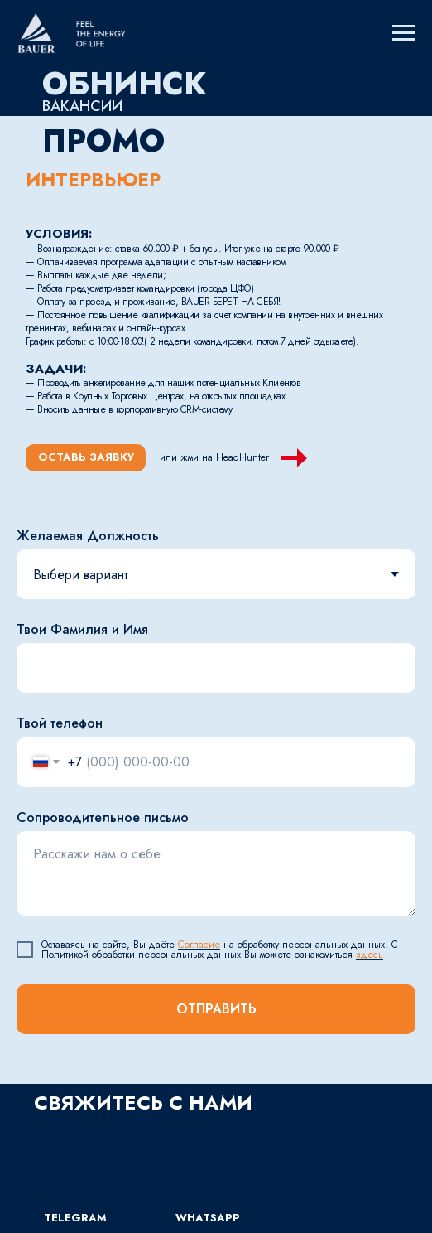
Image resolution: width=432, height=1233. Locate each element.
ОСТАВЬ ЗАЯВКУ (86, 457)
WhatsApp (207, 1218)
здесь (369, 954)
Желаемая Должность (88, 535)
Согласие (199, 944)
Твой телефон (60, 723)
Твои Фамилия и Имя (82, 629)
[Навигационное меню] (403, 33)
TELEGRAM (75, 1218)
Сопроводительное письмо (103, 817)
